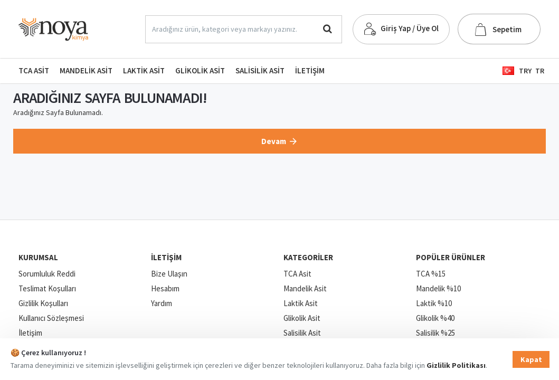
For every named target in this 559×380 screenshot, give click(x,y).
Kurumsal (38, 257)
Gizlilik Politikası (456, 365)
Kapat (531, 359)
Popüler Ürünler (450, 257)
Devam (273, 141)
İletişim (166, 257)
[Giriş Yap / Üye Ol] (401, 29)
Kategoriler (308, 257)
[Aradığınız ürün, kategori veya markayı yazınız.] (328, 29)
